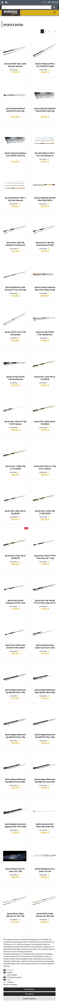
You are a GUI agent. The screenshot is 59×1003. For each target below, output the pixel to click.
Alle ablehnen (29, 994)
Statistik (9, 972)
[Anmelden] (2, 2)
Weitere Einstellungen (10, 985)
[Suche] (54, 7)
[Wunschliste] (43, 2)
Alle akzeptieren (29, 989)
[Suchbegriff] (26, 7)
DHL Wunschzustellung (14, 977)
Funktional (10, 982)
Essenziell (10, 970)
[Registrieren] (6, 2)
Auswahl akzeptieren (29, 999)
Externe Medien (12, 975)
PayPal (9, 980)
